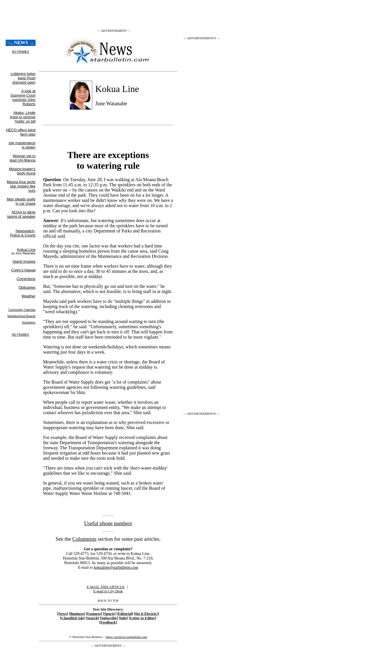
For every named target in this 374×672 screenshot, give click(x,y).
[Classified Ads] (72, 618)
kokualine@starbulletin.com (116, 567)
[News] (62, 614)
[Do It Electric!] (146, 614)
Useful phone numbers (108, 523)
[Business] (77, 614)
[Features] (94, 614)
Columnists (84, 539)
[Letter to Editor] (142, 618)
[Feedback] (108, 622)
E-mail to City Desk (108, 591)
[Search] (92, 618)
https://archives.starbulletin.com (126, 637)
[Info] (123, 618)
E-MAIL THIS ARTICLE (106, 587)
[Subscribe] (109, 618)
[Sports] (109, 614)
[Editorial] (124, 614)
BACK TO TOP (108, 600)
